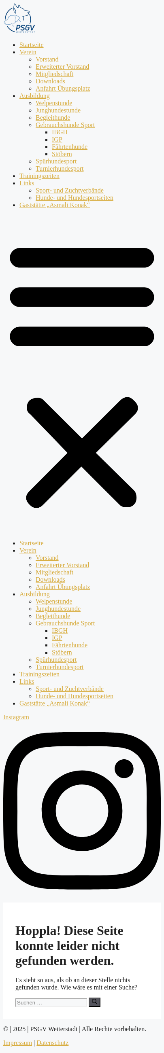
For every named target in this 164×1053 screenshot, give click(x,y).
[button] (82, 374)
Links (26, 183)
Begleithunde (53, 117)
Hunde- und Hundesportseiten (74, 197)
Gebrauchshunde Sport (65, 124)
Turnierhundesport (60, 168)
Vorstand (47, 59)
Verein (27, 52)
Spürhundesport (56, 161)
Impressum (17, 1042)
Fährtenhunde (69, 146)
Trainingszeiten (39, 175)
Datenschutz (52, 1042)
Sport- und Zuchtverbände (70, 190)
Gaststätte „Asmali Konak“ (54, 204)
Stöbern (62, 153)
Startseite (31, 44)
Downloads (50, 81)
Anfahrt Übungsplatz (63, 88)
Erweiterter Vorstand (62, 66)
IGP (57, 139)
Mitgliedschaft (54, 73)
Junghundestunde (58, 110)
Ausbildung (34, 95)
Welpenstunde (54, 103)
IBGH (60, 132)
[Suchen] (94, 1002)
